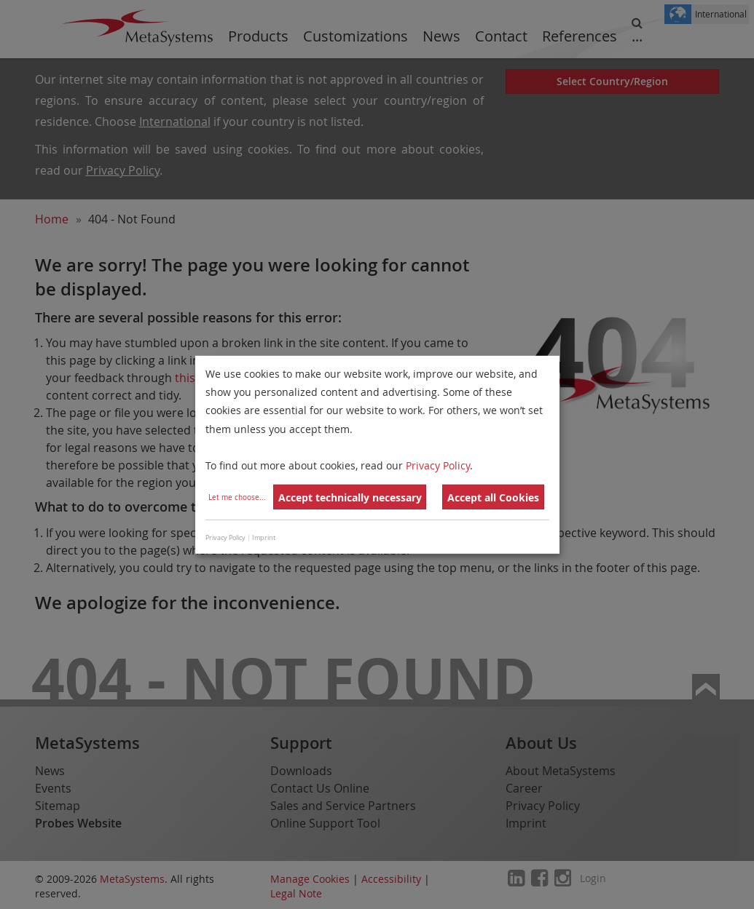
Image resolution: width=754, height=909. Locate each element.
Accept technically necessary (350, 497)
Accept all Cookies (493, 497)
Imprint (263, 537)
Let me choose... (237, 497)
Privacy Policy (438, 465)
